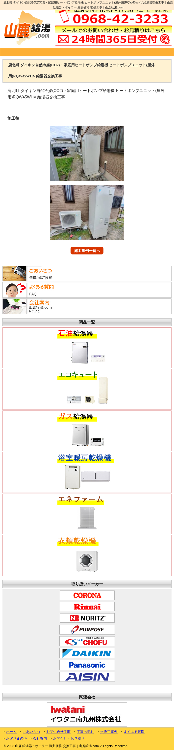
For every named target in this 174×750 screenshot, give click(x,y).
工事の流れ (85, 732)
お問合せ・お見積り (68, 738)
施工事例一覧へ (87, 251)
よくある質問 (134, 732)
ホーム (11, 732)
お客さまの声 (16, 738)
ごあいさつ (31, 732)
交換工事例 (109, 732)
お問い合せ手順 (58, 732)
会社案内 (40, 738)
